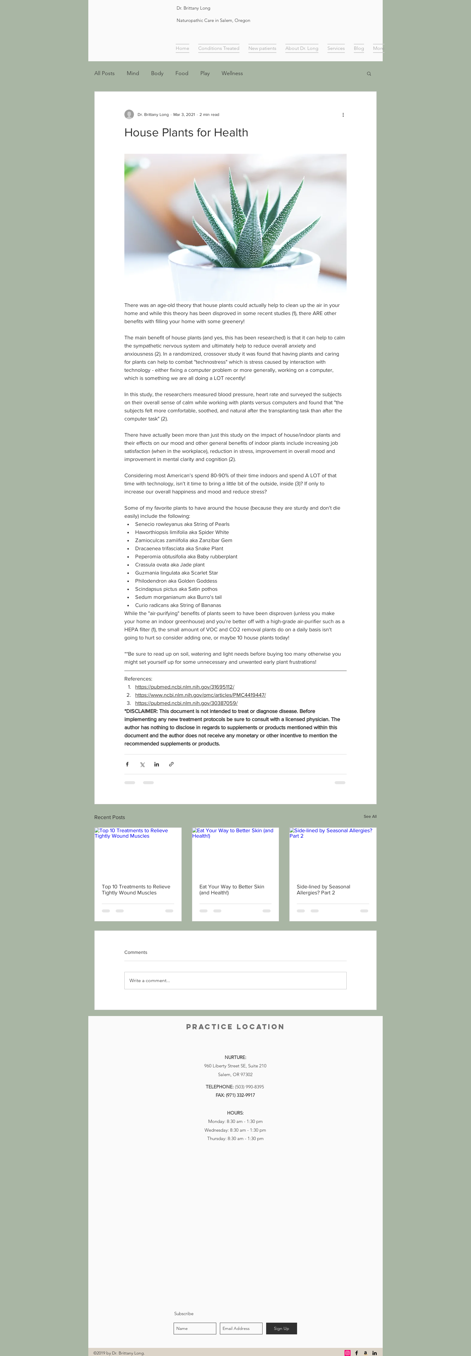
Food (181, 73)
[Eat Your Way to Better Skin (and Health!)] (235, 852)
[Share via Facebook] (127, 764)
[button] (369, 73)
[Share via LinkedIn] (157, 764)
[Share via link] (171, 764)
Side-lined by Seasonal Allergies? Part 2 (323, 890)
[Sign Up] (281, 1328)
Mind (133, 73)
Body (157, 73)
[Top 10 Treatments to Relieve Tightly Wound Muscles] (138, 852)
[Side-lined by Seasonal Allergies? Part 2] (333, 852)
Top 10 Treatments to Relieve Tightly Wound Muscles (136, 890)
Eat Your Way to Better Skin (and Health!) (231, 890)
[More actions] (343, 114)
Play (205, 73)
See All (370, 816)
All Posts (104, 73)
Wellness (232, 73)
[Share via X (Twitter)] (142, 764)
